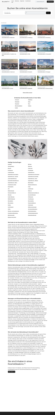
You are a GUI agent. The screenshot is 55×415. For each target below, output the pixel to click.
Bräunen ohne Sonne (12, 217)
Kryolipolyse (10, 170)
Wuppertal (17, 103)
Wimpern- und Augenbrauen (13, 211)
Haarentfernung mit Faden (33, 176)
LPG (8, 188)
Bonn (29, 103)
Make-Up (30, 190)
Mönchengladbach (18, 105)
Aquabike (10, 164)
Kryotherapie (30, 170)
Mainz (29, 101)
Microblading (10, 200)
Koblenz (29, 105)
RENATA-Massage (11, 198)
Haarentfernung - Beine (12, 182)
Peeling (9, 205)
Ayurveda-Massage (32, 194)
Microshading (10, 203)
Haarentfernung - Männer (33, 180)
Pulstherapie (30, 205)
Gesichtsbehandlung (32, 211)
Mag (12, 2)
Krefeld (16, 107)
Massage (9, 194)
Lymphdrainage (11, 172)
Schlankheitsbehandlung (33, 213)
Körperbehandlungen (32, 215)
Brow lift (9, 168)
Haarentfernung (31, 172)
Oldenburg (30, 99)
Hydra (29, 186)
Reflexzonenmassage (32, 207)
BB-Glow (29, 164)
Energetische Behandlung (13, 213)
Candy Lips (30, 168)
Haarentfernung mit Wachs (13, 174)
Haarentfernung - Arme (32, 178)
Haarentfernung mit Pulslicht (33, 174)
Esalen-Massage (11, 196)
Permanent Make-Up (12, 192)
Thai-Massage (31, 198)
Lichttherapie (30, 188)
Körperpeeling (10, 186)
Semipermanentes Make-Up (33, 192)
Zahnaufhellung (11, 166)
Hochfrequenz (10, 207)
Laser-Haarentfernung (12, 178)
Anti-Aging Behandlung (32, 209)
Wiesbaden (17, 101)
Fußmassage (30, 196)
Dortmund (17, 99)
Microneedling (31, 200)
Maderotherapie (11, 190)
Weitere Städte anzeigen (27, 92)
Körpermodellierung (32, 203)
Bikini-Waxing (30, 182)
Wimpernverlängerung (32, 184)
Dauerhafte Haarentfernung (13, 180)
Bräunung (30, 166)
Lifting (9, 209)
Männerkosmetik (11, 215)
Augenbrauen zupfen (12, 184)
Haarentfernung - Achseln (13, 176)
